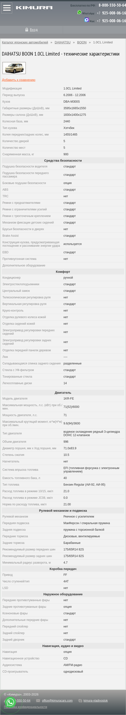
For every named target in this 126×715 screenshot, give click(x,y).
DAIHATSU (63, 42)
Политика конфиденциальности (25, 707)
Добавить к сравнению (18, 80)
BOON (81, 42)
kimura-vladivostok (96, 700)
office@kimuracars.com (57, 700)
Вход (34, 29)
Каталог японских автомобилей (25, 42)
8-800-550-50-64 (112, 5)
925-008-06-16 (114, 13)
